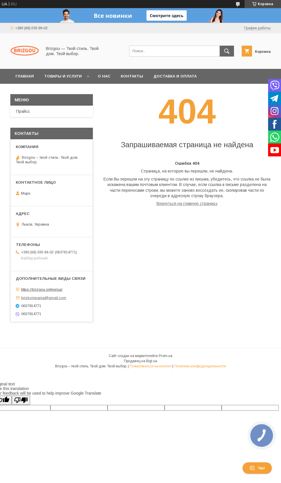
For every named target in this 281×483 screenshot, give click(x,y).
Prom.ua (165, 356)
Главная (24, 76)
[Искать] (227, 51)
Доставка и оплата (175, 76)
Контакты (132, 76)
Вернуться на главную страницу (187, 203)
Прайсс (23, 111)
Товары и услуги (63, 76)
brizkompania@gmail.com (43, 298)
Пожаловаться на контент (150, 366)
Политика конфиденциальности (200, 366)
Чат (257, 468)
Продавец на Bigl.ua (140, 361)
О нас (104, 76)
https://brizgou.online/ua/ (42, 289)
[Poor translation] (21, 400)
